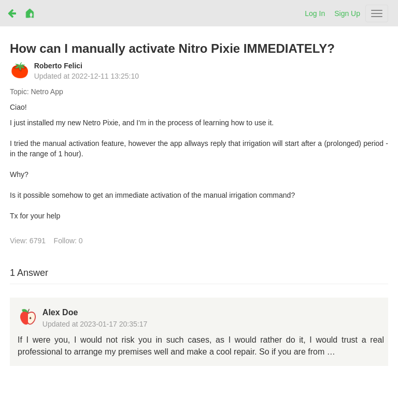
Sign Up (347, 13)
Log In (315, 13)
